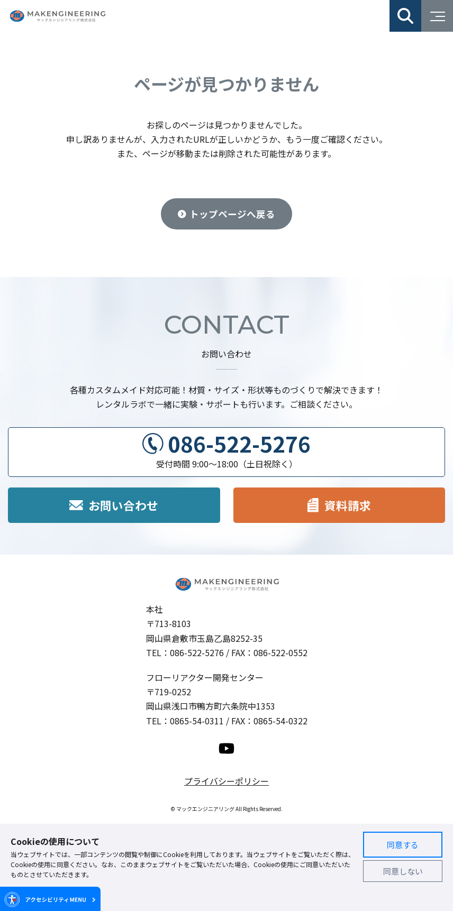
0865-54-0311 (197, 720)
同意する (403, 844)
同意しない (403, 871)
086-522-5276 (239, 443)
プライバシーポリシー (226, 781)
